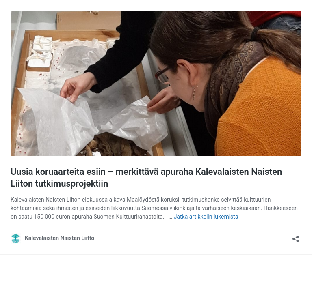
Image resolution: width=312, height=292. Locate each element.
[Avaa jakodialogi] (295, 236)
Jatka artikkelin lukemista (206, 216)
